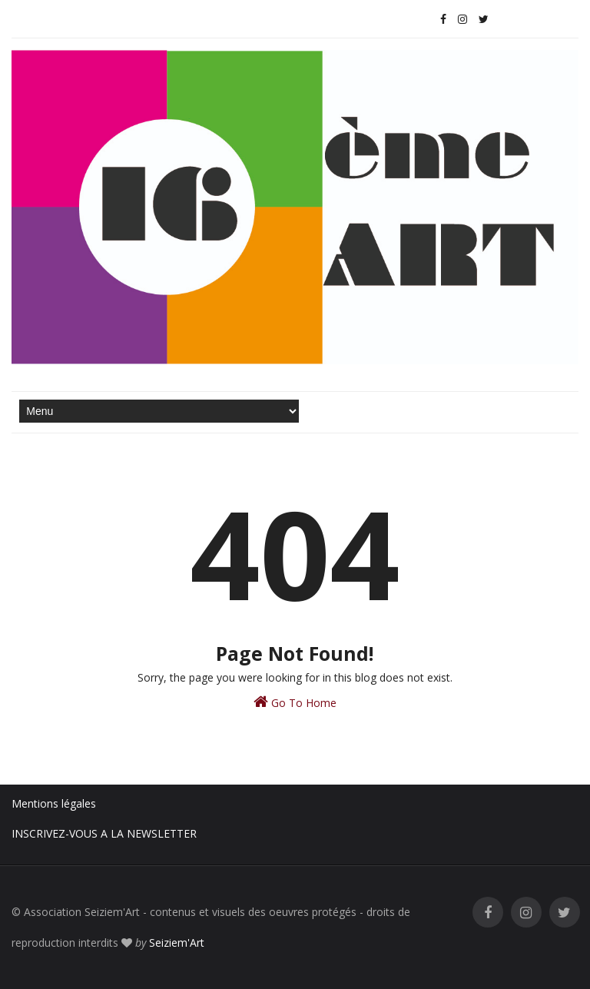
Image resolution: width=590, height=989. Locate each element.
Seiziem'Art (176, 942)
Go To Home (295, 702)
